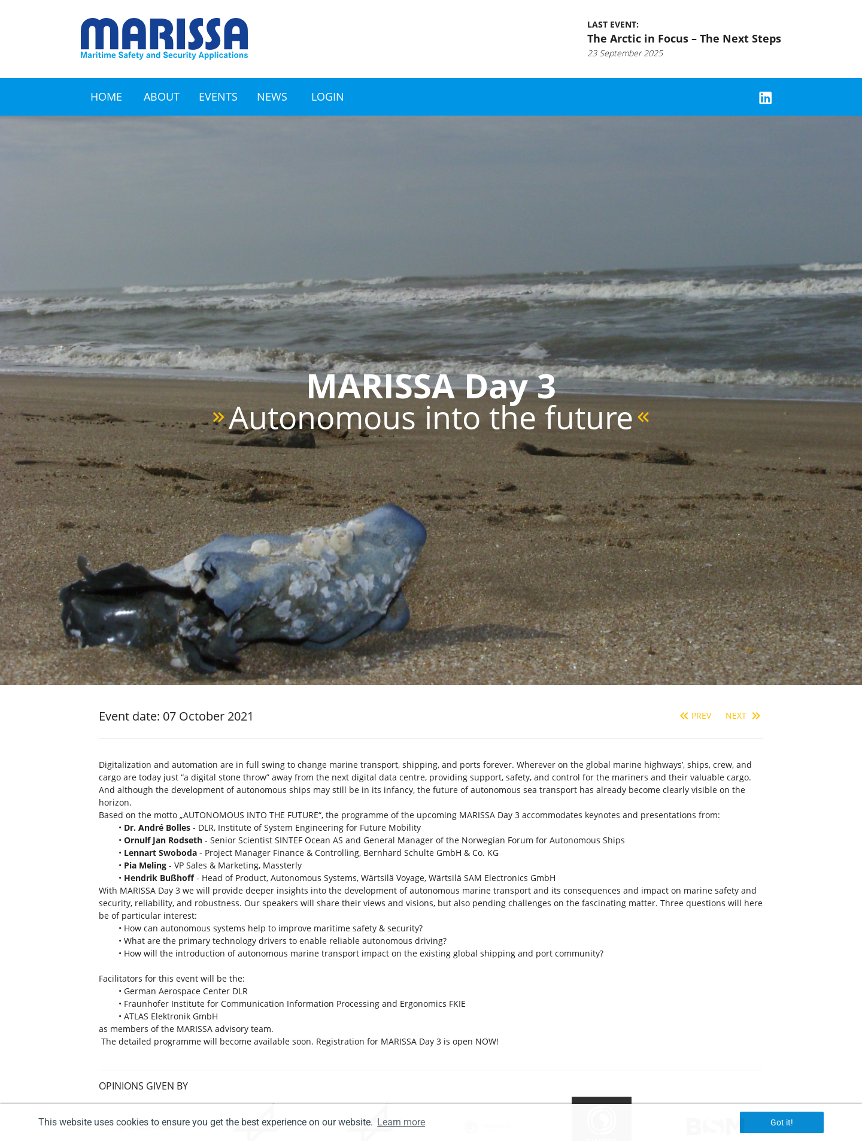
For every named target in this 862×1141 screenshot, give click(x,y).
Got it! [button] (781, 1122)
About (162, 96)
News (272, 96)
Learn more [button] (401, 1122)
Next (744, 715)
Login (327, 96)
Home (106, 96)
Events (218, 96)
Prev (694, 715)
